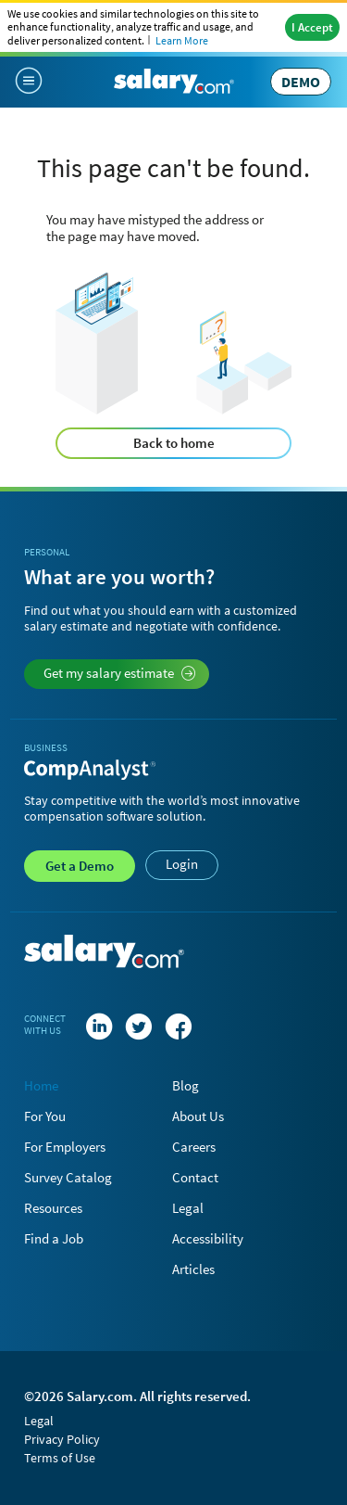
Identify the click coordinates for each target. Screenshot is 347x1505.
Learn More (181, 40)
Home (41, 1085)
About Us (198, 1116)
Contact (195, 1177)
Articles (193, 1269)
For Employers (64, 1146)
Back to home (174, 443)
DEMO (300, 81)
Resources (53, 1208)
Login (182, 864)
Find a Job (53, 1238)
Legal (188, 1208)
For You (45, 1116)
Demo (79, 865)
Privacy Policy (62, 1439)
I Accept (312, 27)
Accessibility (207, 1238)
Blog (185, 1085)
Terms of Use (59, 1457)
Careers (194, 1146)
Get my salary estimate (119, 673)
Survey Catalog (68, 1177)
